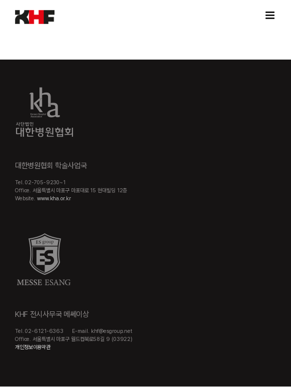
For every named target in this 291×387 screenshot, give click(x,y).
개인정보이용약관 (32, 347)
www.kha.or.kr (54, 198)
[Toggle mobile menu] (271, 15)
